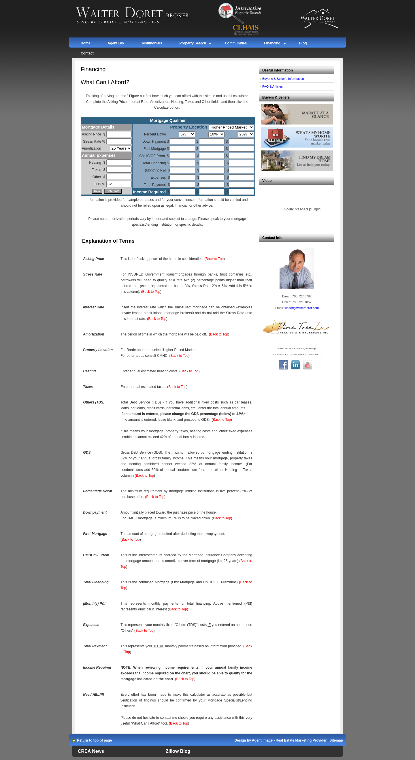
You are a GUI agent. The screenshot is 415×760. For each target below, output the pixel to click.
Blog (303, 43)
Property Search (193, 44)
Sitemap (336, 740)
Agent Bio (115, 43)
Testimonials (151, 43)
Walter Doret (139, 16)
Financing (272, 44)
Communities (236, 43)
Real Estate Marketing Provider (301, 740)
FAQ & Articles (272, 86)
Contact (87, 53)
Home (85, 43)
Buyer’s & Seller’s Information (283, 78)
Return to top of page (94, 740)
